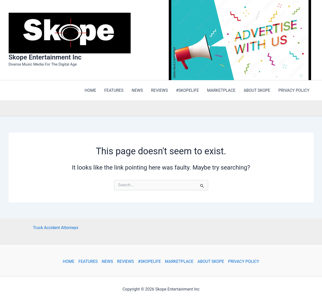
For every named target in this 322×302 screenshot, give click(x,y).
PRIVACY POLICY (243, 261)
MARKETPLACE (179, 261)
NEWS (107, 261)
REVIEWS (125, 261)
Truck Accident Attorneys (55, 227)
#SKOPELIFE (149, 261)
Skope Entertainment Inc (45, 57)
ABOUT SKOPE (210, 261)
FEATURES (88, 261)
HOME (68, 261)
